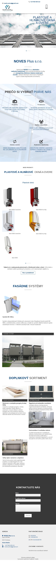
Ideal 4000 (15, 258)
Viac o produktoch (28, 273)
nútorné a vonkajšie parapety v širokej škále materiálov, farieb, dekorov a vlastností (13, 408)
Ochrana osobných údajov (28, 557)
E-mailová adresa (20, 498)
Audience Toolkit (33, 559)
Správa (17, 503)
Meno (17, 493)
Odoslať (28, 515)
